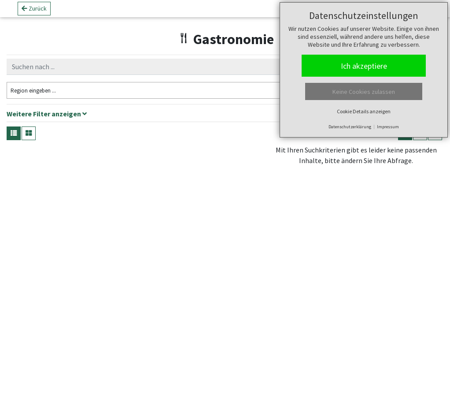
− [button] (281, 169)
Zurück (34, 12)
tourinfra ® (331, 398)
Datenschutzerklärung (349, 127)
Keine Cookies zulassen (363, 92)
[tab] (225, 115)
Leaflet (282, 398)
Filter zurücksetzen (214, 90)
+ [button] (281, 156)
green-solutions (396, 398)
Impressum (388, 127)
